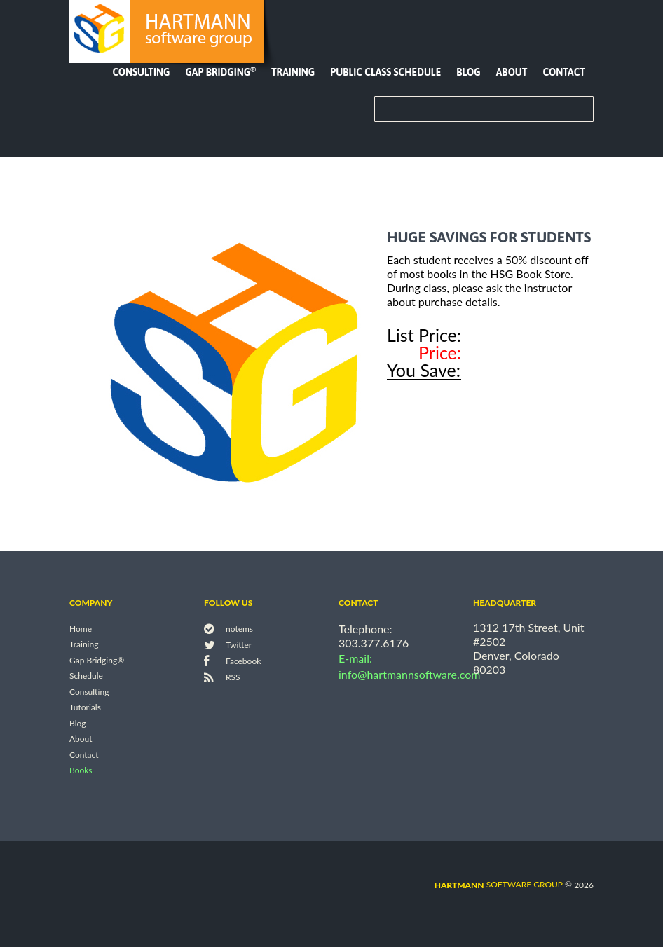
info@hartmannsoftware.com (410, 674)
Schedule (86, 676)
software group (499, 884)
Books (81, 771)
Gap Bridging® (96, 660)
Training (293, 72)
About (512, 72)
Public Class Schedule (385, 72)
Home (80, 628)
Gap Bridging (220, 72)
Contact (564, 72)
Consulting (141, 72)
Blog (468, 72)
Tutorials (85, 708)
